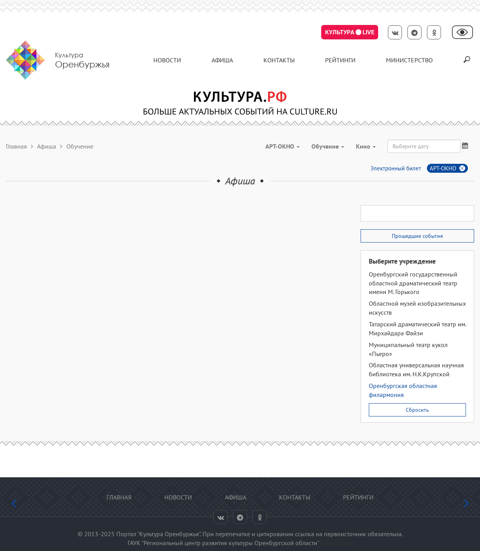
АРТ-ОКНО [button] (282, 146)
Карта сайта (336, 543)
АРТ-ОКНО (443, 168)
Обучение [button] (327, 146)
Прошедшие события (417, 235)
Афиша (222, 60)
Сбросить (417, 409)
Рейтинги (340, 60)
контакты (279, 60)
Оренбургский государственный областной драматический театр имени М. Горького (413, 283)
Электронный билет (395, 168)
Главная (16, 146)
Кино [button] (366, 146)
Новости (167, 60)
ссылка (304, 534)
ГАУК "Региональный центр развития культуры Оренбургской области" (223, 543)
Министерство (409, 60)
